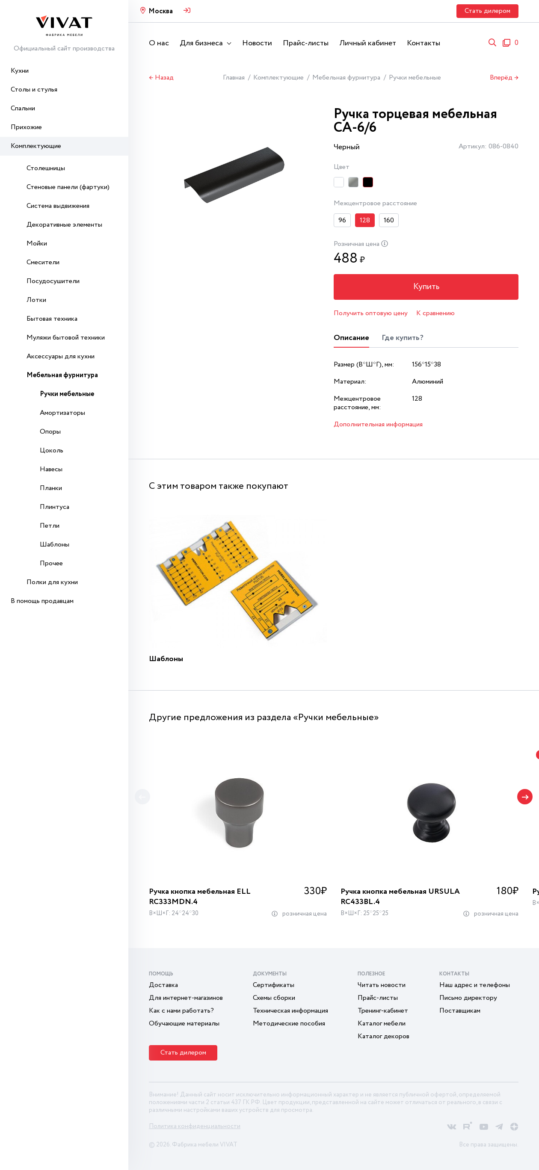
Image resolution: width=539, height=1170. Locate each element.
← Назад (161, 78)
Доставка (163, 985)
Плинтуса (54, 507)
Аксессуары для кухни (61, 356)
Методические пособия (289, 1023)
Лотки (36, 300)
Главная (234, 78)
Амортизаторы (62, 413)
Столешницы (46, 168)
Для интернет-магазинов (186, 998)
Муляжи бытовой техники (66, 338)
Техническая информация (290, 1011)
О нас (159, 43)
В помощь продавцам (42, 601)
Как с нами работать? (181, 1011)
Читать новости (382, 985)
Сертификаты (273, 985)
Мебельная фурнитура (62, 375)
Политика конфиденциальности (194, 1126)
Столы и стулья (34, 90)
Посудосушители (53, 281)
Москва (160, 11)
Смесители (43, 262)
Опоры (50, 432)
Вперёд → (504, 78)
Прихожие (26, 127)
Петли (49, 526)
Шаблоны (54, 545)
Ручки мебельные (67, 394)
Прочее (51, 563)
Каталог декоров (383, 1036)
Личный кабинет (367, 43)
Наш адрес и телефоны (474, 985)
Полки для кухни (52, 582)
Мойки (37, 243)
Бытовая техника (52, 319)
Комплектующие (36, 146)
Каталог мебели (382, 1023)
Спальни (23, 108)
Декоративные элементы (64, 225)
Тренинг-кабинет (383, 1011)
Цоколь (51, 450)
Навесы (51, 469)
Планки (51, 488)
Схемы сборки (274, 998)
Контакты (423, 43)
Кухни (20, 71)
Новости (257, 43)
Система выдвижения (58, 206)
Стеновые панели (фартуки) (68, 187)
